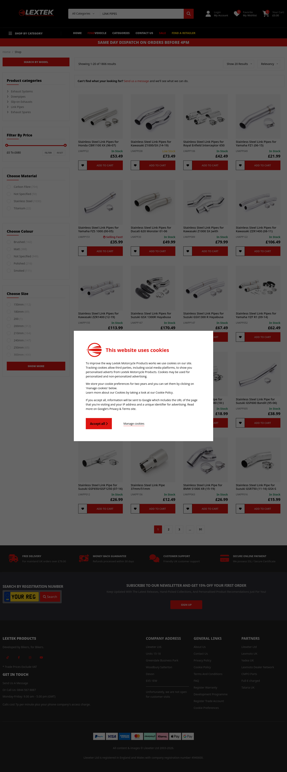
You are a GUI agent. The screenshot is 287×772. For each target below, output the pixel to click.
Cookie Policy (164, 393)
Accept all (99, 424)
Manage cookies (133, 423)
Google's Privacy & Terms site (117, 409)
